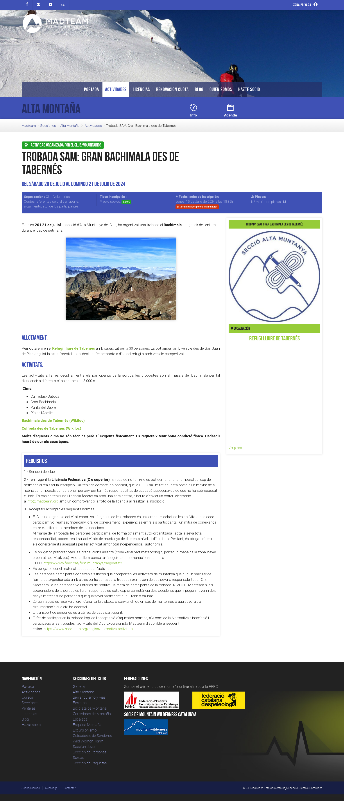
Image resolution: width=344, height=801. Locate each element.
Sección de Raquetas (90, 762)
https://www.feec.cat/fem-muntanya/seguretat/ (82, 563)
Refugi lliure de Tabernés (73, 348)
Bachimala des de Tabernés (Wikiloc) (53, 420)
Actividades (116, 89)
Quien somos (221, 89)
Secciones (48, 125)
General (79, 686)
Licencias (141, 89)
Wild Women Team (88, 741)
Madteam (29, 125)
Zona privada (302, 5)
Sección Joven (84, 746)
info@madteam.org (42, 501)
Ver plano (235, 448)
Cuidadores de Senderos (92, 735)
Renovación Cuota (172, 89)
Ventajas (29, 708)
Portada (91, 89)
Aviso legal (51, 788)
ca (63, 4)
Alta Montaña (69, 125)
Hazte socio (249, 89)
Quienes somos (30, 788)
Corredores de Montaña (92, 713)
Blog (199, 89)
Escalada (80, 719)
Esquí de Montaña (87, 724)
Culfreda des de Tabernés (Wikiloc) (51, 428)
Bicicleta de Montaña (90, 708)
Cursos (27, 697)
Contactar (69, 788)
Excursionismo (85, 730)
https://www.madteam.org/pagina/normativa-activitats (88, 628)
